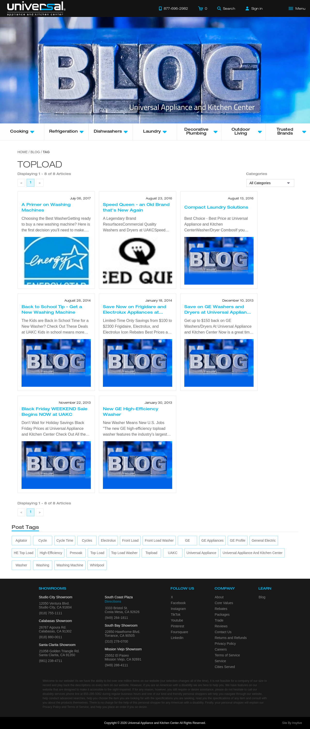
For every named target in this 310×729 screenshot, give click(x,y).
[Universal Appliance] (201, 552)
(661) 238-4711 (50, 661)
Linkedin (177, 638)
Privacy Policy (225, 643)
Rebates (221, 609)
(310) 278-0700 (116, 641)
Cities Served (225, 667)
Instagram (178, 609)
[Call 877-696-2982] (173, 8)
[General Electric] (264, 540)
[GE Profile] (237, 540)
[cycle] (42, 540)
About (219, 597)
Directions (113, 601)
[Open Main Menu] (297, 8)
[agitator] (21, 540)
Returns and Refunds (231, 638)
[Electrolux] (108, 540)
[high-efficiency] (51, 552)
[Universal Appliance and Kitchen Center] (252, 552)
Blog (262, 597)
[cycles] (87, 540)
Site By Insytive (292, 723)
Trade (219, 620)
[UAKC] (172, 552)
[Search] (226, 8)
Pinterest (177, 626)
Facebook (178, 603)
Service (220, 661)
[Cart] (202, 8)
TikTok (175, 614)
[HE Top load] (23, 552)
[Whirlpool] (97, 565)
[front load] (130, 540)
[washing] (42, 565)
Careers (221, 649)
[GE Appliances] (212, 540)
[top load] (97, 552)
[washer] (21, 565)
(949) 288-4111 (116, 665)
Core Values (224, 603)
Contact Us (223, 632)
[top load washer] (124, 552)
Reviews (221, 626)
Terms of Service (227, 655)
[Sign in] (254, 8)
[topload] (151, 552)
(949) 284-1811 (116, 618)
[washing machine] (69, 565)
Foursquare (179, 632)
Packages (222, 614)
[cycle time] (64, 540)
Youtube (177, 620)
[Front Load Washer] (159, 540)
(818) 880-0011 (50, 637)
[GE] (187, 540)
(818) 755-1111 (50, 613)
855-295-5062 (93, 694)
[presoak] (76, 552)
